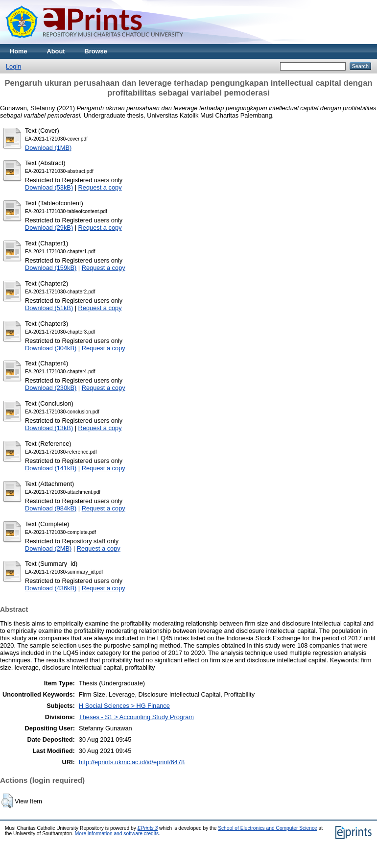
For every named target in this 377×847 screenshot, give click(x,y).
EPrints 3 (148, 828)
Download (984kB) (50, 508)
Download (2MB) (48, 548)
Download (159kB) (50, 267)
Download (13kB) (49, 428)
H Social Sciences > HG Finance (124, 705)
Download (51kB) (49, 308)
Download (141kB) (50, 468)
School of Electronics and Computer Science (267, 828)
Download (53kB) (49, 187)
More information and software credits (117, 833)
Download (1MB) (48, 147)
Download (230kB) (50, 387)
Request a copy (100, 187)
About (56, 51)
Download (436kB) (50, 588)
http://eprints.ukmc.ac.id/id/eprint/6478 (132, 762)
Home (18, 51)
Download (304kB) (50, 348)
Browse (96, 51)
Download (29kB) (49, 227)
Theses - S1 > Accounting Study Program (136, 717)
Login (13, 66)
